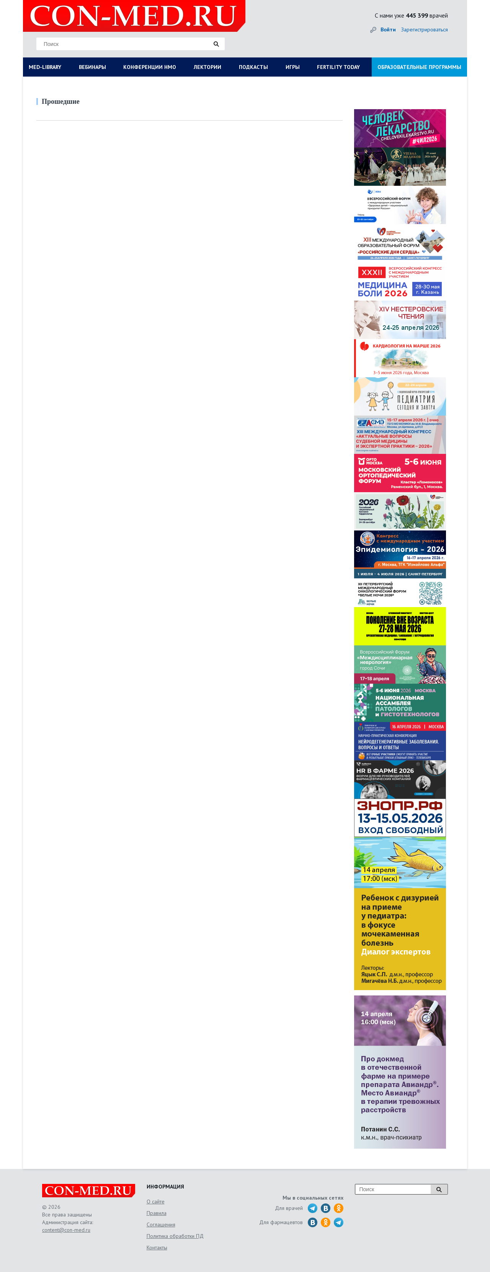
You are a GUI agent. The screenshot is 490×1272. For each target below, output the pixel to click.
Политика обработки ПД (175, 1236)
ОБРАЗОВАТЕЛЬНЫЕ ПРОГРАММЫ (419, 67)
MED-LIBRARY (45, 67)
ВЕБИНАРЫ (92, 67)
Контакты (157, 1247)
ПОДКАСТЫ (253, 67)
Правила (157, 1213)
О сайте (156, 1201)
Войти (388, 29)
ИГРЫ (293, 67)
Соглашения (161, 1224)
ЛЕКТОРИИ (207, 67)
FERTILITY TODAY (338, 67)
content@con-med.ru (66, 1229)
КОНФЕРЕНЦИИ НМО (149, 67)
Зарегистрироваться (424, 29)
